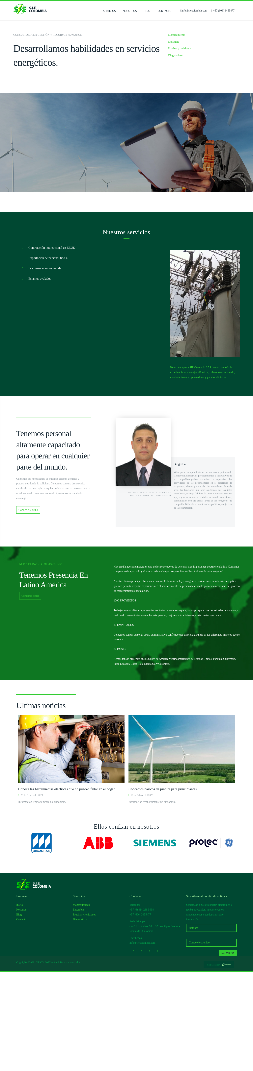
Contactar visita (30, 695)
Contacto (164, 11)
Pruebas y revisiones (179, 48)
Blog (147, 11)
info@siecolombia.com (194, 10)
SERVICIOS (109, 11)
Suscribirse (227, 1052)
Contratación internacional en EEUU (47, 347)
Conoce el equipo (28, 609)
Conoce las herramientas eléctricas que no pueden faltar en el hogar (66, 888)
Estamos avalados (35, 378)
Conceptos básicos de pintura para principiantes (162, 888)
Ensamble (173, 41)
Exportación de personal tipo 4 (43, 357)
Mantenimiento (176, 34)
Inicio (19, 1004)
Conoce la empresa (142, 233)
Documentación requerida (40, 368)
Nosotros (130, 11)
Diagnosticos (175, 55)
